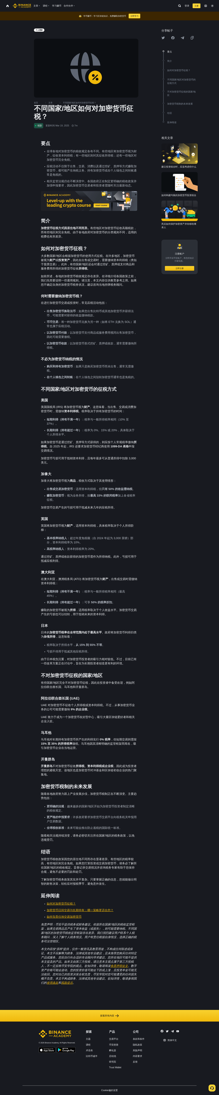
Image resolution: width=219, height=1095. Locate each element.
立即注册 (179, 268)
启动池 (112, 1056)
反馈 (135, 1062)
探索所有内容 (109, 1015)
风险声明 (137, 1050)
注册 (196, 6)
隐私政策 (137, 1045)
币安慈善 (113, 1045)
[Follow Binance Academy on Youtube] (177, 1031)
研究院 (112, 1062)
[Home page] (22, 5)
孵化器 (112, 1050)
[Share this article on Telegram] (182, 38)
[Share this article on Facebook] (173, 38)
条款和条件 (138, 1039)
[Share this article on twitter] (163, 38)
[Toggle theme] (212, 6)
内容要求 (137, 1056)
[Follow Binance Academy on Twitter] (167, 1031)
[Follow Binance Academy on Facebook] (162, 1031)
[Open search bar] (178, 5)
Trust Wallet (115, 1067)
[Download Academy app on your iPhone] (47, 1050)
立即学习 (134, 16)
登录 (187, 6)
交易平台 (113, 1039)
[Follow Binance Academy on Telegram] (172, 1031)
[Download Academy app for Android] (66, 1050)
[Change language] (205, 5)
